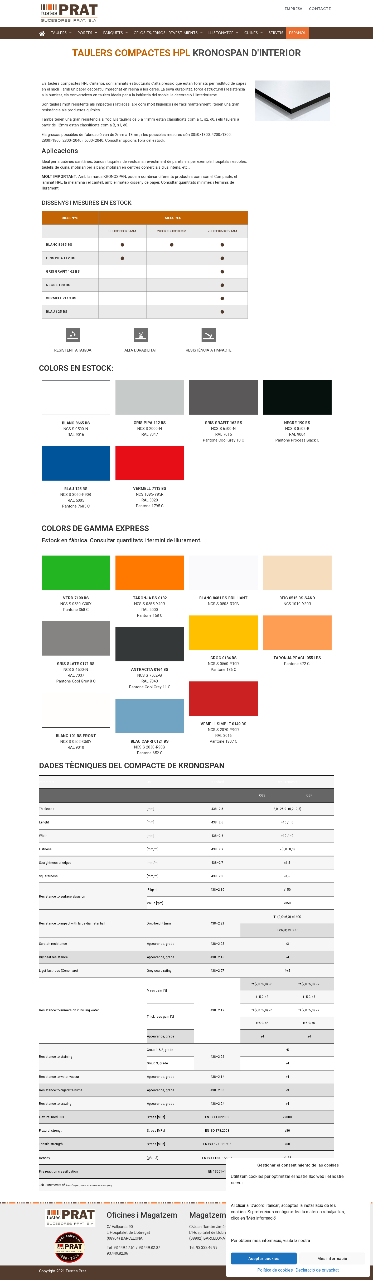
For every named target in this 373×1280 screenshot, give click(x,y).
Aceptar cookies (263, 1258)
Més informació (332, 1258)
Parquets (115, 33)
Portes (87, 33)
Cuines (253, 33)
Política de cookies (275, 1270)
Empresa (294, 8)
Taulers (61, 33)
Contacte (320, 8)
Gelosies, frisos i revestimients (168, 33)
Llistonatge (224, 33)
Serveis (276, 32)
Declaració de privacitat (317, 1270)
